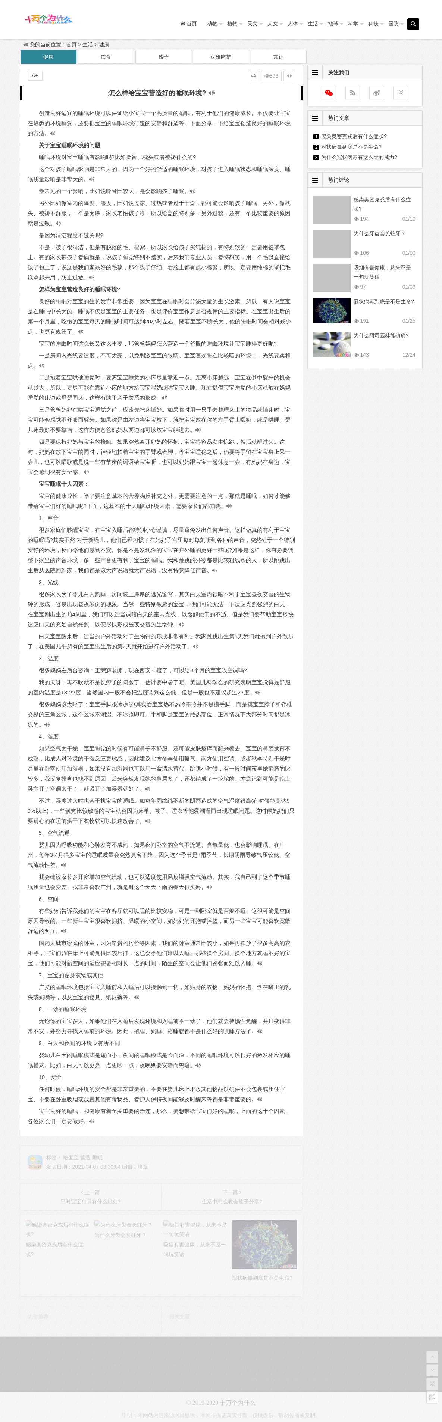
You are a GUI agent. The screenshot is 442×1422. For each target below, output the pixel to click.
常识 (278, 57)
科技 (373, 24)
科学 (353, 24)
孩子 (163, 57)
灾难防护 (220, 57)
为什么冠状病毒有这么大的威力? (359, 157)
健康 (104, 44)
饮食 (106, 57)
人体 (293, 24)
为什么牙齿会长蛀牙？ (380, 233)
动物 (212, 24)
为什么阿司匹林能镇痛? (381, 335)
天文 (252, 24)
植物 (232, 24)
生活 (313, 24)
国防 (393, 24)
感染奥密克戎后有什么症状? (354, 136)
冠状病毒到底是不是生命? (351, 147)
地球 (333, 24)
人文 (272, 24)
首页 (71, 44)
